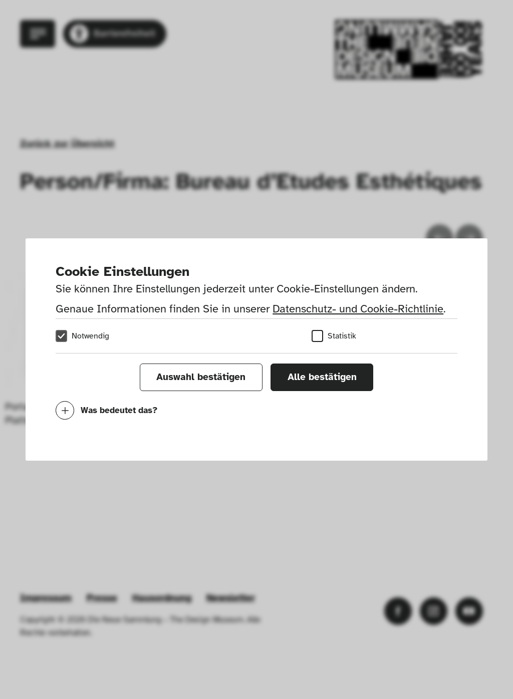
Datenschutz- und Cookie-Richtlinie (358, 308)
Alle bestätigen (322, 377)
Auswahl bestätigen (200, 377)
